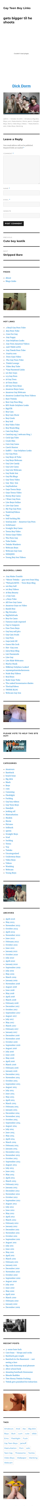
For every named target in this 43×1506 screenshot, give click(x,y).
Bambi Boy (10, 609)
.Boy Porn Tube (12, 331)
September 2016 (13, 1045)
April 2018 (10, 996)
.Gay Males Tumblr (14, 576)
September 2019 (13, 967)
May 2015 (10, 1097)
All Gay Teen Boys (14, 386)
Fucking (9, 798)
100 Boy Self (11, 586)
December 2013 (12, 1152)
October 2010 (12, 1275)
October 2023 (12, 928)
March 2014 (11, 1142)
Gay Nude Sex (12, 473)
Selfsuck (9, 827)
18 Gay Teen (11, 379)
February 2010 (12, 1301)
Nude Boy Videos (13, 673)
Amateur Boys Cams (15, 389)
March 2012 (11, 1220)
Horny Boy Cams (13, 496)
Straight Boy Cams (14, 528)
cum (9, 121)
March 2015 (11, 1103)
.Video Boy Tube (13, 366)
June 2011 (10, 1249)
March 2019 (11, 977)
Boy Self (9, 421)
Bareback (10, 772)
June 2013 (10, 1171)
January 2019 (11, 980)
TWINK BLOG (12, 690)
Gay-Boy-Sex (12, 483)
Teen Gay (8, 1453)
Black (8, 782)
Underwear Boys (13, 857)
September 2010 (13, 1278)
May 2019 (10, 974)
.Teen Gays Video (13, 357)
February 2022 (12, 941)
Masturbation (17, 121)
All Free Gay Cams (14, 602)
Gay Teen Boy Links (17, 8)
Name (6, 188)
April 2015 (10, 1100)
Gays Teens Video (14, 492)
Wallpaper (21, 1458)
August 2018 (11, 987)
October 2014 (12, 1119)
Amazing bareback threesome (19, 1372)
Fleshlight (10, 795)
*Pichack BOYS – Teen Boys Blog (21, 583)
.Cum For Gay (12, 334)
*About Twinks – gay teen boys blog (22, 580)
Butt (13, 1434)
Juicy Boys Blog (12, 651)
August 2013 (11, 1165)
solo (4, 126)
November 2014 (13, 1116)
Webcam (9, 869)
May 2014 (10, 1136)
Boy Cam (10, 412)
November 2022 (13, 935)
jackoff (23, 1443)
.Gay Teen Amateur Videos (17, 344)
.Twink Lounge (12, 363)
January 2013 (11, 1187)
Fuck (25, 1438)
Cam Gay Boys (12, 431)
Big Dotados (11, 612)
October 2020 (12, 954)
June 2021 (10, 948)
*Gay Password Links (15, 370)
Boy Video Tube (13, 425)
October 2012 (12, 1197)
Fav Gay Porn (12, 454)
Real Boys (10, 677)
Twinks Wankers (13, 544)
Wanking (19, 126)
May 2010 (10, 1291)
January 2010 (11, 1304)
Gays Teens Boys (13, 489)
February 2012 (12, 1223)
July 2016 (10, 1051)
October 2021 (12, 945)
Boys (5, 121)
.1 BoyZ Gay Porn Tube (16, 327)
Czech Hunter (12, 447)
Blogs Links (11, 281)
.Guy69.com (11, 353)
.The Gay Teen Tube (15, 360)
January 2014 (11, 1149)
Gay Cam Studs (12, 635)
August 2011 (11, 1242)
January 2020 (12, 964)
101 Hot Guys (11, 373)
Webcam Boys (12, 547)
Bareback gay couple (15, 1356)
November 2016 (13, 1039)
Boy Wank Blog (12, 428)
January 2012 (11, 1226)
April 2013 (10, 1178)
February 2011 (12, 1262)
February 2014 (12, 1145)
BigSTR (9, 408)
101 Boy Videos (12, 589)
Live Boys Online (13, 502)
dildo (34, 1434)
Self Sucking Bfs (13, 518)
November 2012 (13, 1194)
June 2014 (10, 1132)
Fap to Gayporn (13, 625)
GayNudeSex (11, 486)
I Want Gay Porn (13, 499)
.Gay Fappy (10, 337)
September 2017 (13, 1013)
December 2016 (13, 1035)
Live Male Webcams (15, 660)
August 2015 (11, 1087)
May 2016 (10, 1058)
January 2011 (11, 1265)
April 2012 (10, 1216)
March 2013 (11, 1181)
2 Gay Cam (10, 596)
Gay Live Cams (12, 467)
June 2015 (10, 1094)
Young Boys (11, 873)
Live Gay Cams (12, 505)
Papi (8, 515)
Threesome (20, 1453)
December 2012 (12, 1191)
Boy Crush (10, 418)
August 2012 (11, 1204)
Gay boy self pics (13, 631)
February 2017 (12, 1029)
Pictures (9, 824)
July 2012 (10, 1207)
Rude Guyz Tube (13, 680)
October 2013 (11, 1158)
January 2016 (11, 1071)
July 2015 (10, 1090)
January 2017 (11, 1032)
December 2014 (12, 1113)
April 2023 (10, 932)
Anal (18, 1429)
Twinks (9, 850)
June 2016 (10, 1055)
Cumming (10, 792)
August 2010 (11, 1281)
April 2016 (10, 1061)
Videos (23, 124)
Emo (6, 1438)
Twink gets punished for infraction (21, 1382)
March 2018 (11, 1000)
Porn (21, 1448)
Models (9, 818)
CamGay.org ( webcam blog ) (19, 434)
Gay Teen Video (13, 480)
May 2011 (10, 1252)
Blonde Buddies (13, 1375)
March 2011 (11, 1259)
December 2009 (13, 1307)
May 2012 (10, 1213)
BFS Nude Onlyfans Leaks (17, 405)
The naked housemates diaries (19, 683)
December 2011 (12, 1229)
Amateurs (28, 119)
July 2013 (10, 1168)
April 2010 (10, 1294)
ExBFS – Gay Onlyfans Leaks (19, 450)
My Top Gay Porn (13, 509)
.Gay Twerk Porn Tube (16, 350)
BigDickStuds (12, 615)
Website (7, 211)
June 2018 (10, 990)
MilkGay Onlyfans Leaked (17, 667)
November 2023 (13, 925)
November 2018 (13, 984)
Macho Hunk (11, 664)
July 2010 (10, 1284)
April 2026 (10, 919)
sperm (30, 121)
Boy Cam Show (12, 415)
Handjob (9, 808)
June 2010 (10, 1288)
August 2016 (11, 1048)
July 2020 (10, 958)
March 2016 (11, 1064)
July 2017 (10, 1019)
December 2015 (12, 1074)
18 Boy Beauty (12, 592)
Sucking (9, 840)
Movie (24, 121)
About (8, 278)
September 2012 (13, 1200)
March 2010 (11, 1297)
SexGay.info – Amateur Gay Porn (21, 522)
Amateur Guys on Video (16, 605)
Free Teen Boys (12, 628)
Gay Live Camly (12, 463)
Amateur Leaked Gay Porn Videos (21, 395)
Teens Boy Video (13, 531)
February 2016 (12, 1068)
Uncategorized (12, 853)
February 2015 (12, 1106)
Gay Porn (10, 638)
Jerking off (10, 811)
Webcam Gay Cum (14, 551)
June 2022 (10, 938)
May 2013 (10, 1174)
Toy (7, 847)
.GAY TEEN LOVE (13, 347)
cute (27, 1434)
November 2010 (13, 1271)
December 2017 (12, 1006)
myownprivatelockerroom (17, 670)
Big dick (35, 119)
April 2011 (10, 1255)
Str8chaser (10, 525)
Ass (24, 1429)
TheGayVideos (12, 686)
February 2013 (12, 1184)
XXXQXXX (10, 554)
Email (6, 200)
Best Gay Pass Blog (14, 402)
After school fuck (13, 1369)
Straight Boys (12, 834)
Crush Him (10, 441)
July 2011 (9, 1246)
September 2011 (13, 1239)
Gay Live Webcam (14, 470)
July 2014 (10, 1129)
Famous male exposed (16, 622)
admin (5, 119)
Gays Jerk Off (11, 641)
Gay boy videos (12, 801)
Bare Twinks (11, 399)
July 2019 (10, 971)
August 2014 (11, 1126)
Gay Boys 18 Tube (13, 457)
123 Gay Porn (11, 376)
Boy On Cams (12, 618)
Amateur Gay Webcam (16, 392)
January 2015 (11, 1110)
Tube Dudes (11, 541)
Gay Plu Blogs (12, 476)
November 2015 (13, 1077)
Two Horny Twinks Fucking (18, 1378)
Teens (10, 124)
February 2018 (12, 1003)
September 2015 (13, 1084)
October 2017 (11, 1009)
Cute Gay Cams (12, 444)
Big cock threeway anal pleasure (20, 1365)
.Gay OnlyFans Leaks (15, 340)
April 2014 (10, 1139)
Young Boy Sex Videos (16, 557)
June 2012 (10, 1210)
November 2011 (12, 1233)
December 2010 (12, 1268)
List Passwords (12, 654)
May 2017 (10, 1022)
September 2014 (13, 1123)
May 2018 (10, 993)
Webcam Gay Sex (13, 693)
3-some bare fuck (14, 1349)
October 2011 (11, 1236)
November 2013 (13, 1155)
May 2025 (10, 922)
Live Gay (9, 657)
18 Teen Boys (11, 382)
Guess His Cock (12, 644)
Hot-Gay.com (12, 647)
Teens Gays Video (14, 535)
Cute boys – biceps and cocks (19, 1352)
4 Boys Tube (11, 599)
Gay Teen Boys (12, 805)
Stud (8, 837)
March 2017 (11, 1026)
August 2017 (11, 1016)
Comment (8, 154)
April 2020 (10, 961)
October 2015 (12, 1081)
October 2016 (12, 1042)
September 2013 (13, 1161)
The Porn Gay (12, 538)
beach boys (11, 776)
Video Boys (16, 124)
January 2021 (11, 951)
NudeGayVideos (13, 512)
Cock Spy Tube (12, 437)
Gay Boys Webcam (14, 460)
